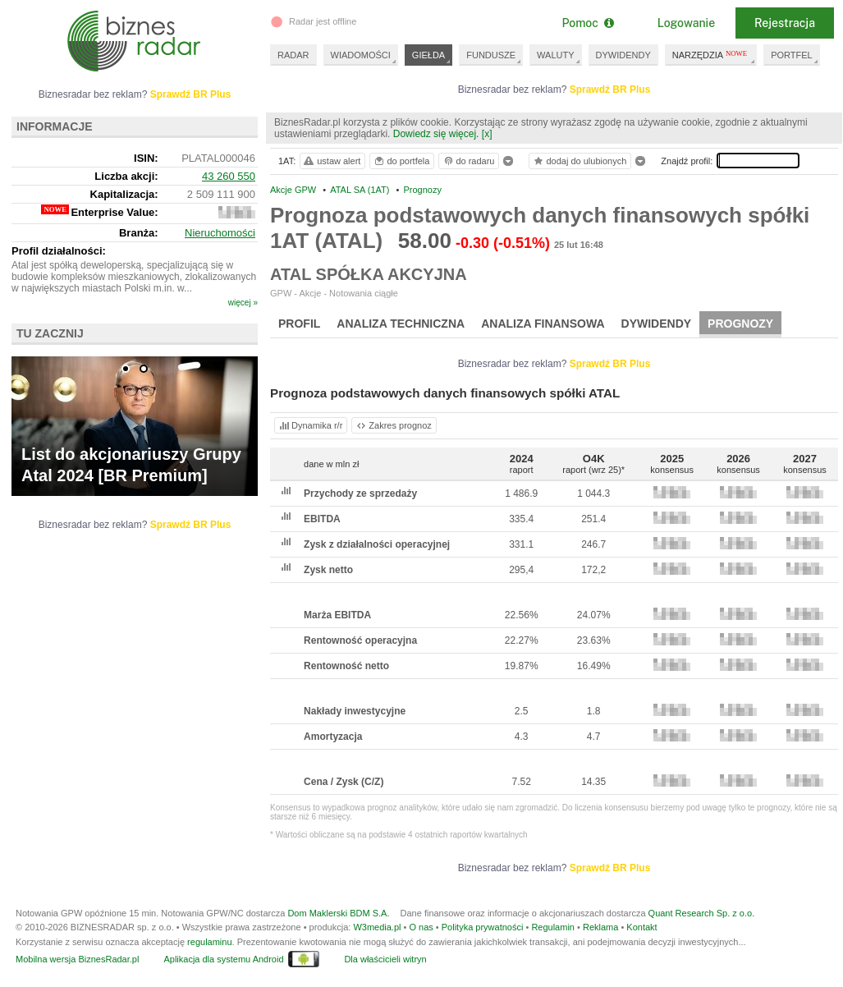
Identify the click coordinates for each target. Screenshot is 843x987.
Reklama (600, 927)
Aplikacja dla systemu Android (223, 959)
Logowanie (686, 23)
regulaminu (209, 942)
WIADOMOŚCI (361, 55)
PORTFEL (792, 55)
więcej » (243, 302)
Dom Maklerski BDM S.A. (338, 913)
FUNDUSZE (490, 55)
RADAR (293, 55)
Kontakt (641, 927)
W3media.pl (377, 927)
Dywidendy (656, 323)
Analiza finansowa (542, 323)
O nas (421, 927)
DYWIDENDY (623, 55)
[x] (487, 134)
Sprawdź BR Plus (610, 89)
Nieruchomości (220, 233)
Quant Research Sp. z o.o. (701, 913)
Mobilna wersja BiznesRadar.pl (77, 959)
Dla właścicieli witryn (385, 959)
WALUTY (555, 55)
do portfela (401, 161)
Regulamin (553, 927)
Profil (299, 323)
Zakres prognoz (393, 425)
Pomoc (587, 23)
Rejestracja (784, 23)
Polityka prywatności (483, 927)
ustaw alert (331, 161)
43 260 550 (228, 176)
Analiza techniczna (401, 323)
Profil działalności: (58, 251)
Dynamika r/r (309, 425)
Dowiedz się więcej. (436, 134)
